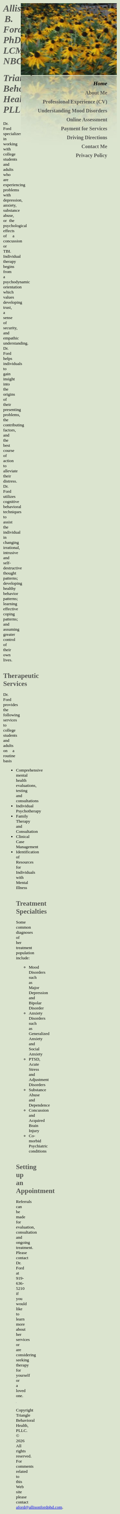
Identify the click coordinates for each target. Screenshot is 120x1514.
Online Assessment (86, 119)
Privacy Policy (91, 155)
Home (100, 83)
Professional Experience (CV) (75, 101)
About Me (96, 92)
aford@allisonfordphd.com (39, 1507)
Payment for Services (84, 128)
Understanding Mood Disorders (72, 110)
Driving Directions (87, 137)
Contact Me (94, 146)
